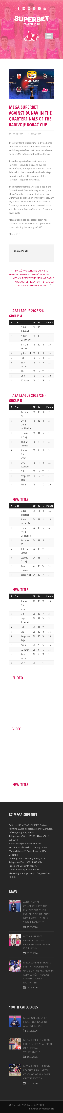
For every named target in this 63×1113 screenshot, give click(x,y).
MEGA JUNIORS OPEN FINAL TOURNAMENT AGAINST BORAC (35, 1021)
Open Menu (49, 36)
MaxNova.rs (48, 1108)
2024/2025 (36, 134)
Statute (12, 876)
